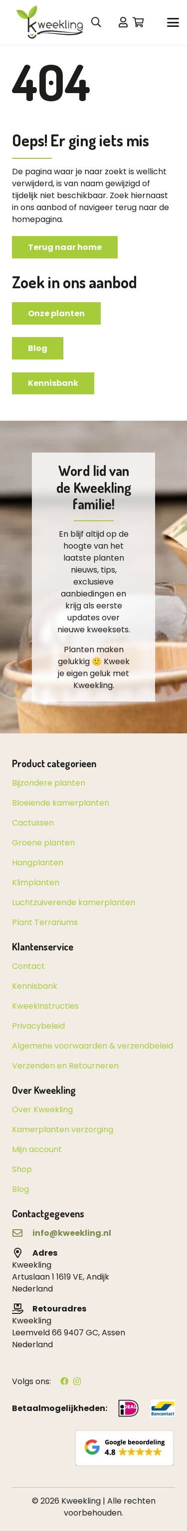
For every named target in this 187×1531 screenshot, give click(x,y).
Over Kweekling (42, 1109)
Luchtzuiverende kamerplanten (73, 902)
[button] (173, 22)
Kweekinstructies (45, 1006)
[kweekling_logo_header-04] (54, 22)
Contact (28, 966)
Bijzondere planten (48, 783)
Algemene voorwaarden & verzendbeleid (92, 1046)
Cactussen (33, 822)
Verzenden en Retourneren (65, 1065)
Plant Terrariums (45, 922)
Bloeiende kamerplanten (60, 803)
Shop (22, 1169)
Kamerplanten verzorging (62, 1129)
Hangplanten (37, 862)
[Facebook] (64, 1381)
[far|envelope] (22, 1233)
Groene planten (43, 842)
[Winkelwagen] (139, 22)
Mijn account (37, 1149)
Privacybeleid (38, 1026)
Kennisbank (34, 986)
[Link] (123, 22)
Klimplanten (35, 882)
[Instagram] (77, 1381)
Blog (20, 1189)
